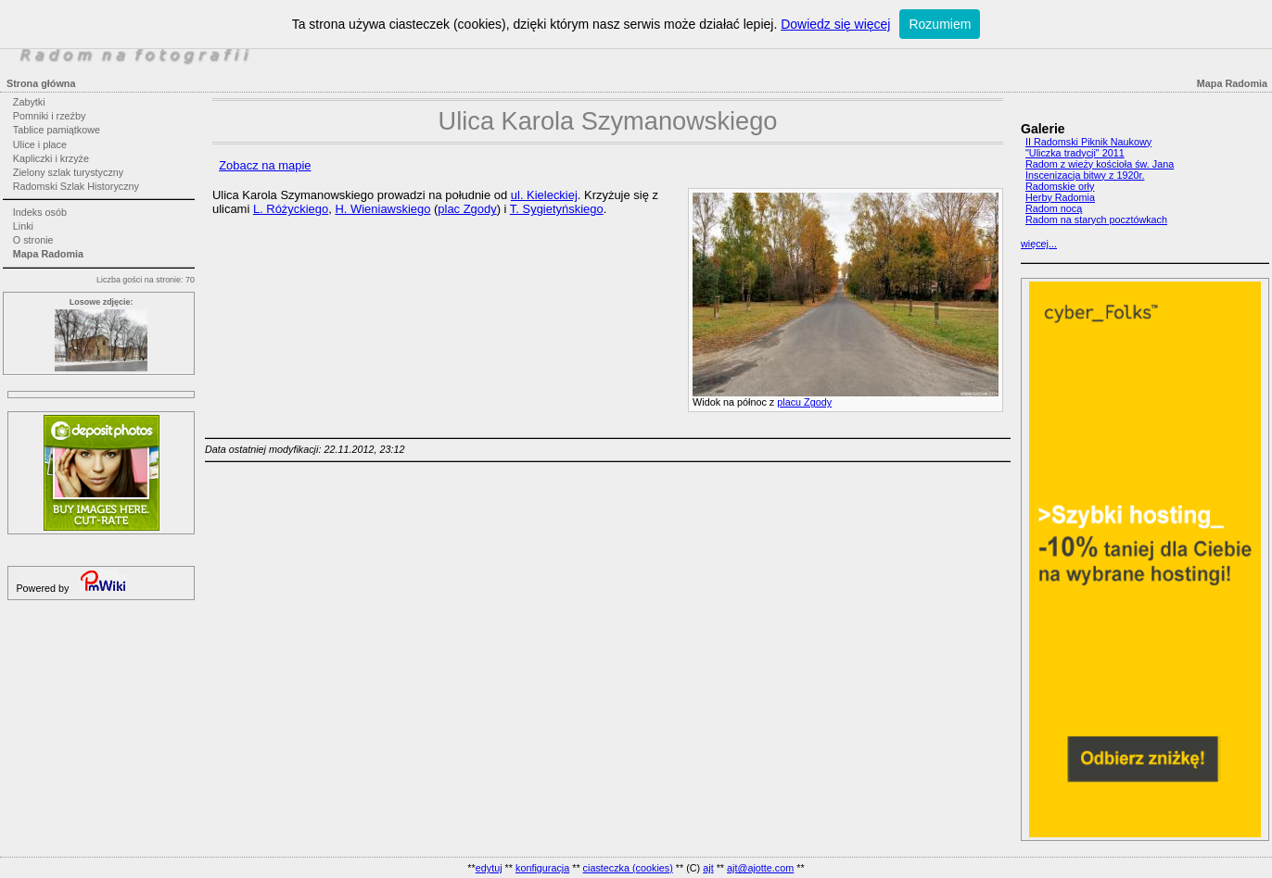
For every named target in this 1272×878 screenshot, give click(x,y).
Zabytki (29, 101)
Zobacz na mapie (265, 165)
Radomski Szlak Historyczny (76, 186)
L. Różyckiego (290, 209)
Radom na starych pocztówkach (1096, 219)
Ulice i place (40, 144)
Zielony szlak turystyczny (68, 172)
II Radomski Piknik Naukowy (1088, 141)
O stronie (33, 239)
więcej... (1039, 243)
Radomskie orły (1059, 186)
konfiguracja (542, 867)
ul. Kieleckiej (544, 195)
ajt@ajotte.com (760, 867)
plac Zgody (467, 209)
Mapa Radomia (48, 253)
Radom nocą (1053, 208)
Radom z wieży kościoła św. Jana (1099, 163)
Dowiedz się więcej (835, 24)
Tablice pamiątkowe (56, 129)
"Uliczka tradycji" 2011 (1075, 152)
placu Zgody (804, 402)
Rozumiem (940, 24)
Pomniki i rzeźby (49, 115)
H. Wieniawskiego (382, 209)
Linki (23, 226)
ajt (708, 867)
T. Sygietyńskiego (557, 209)
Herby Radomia (1060, 197)
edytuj (489, 867)
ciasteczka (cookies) (628, 867)
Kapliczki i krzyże (51, 158)
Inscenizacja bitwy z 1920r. (1084, 175)
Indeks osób (40, 212)
